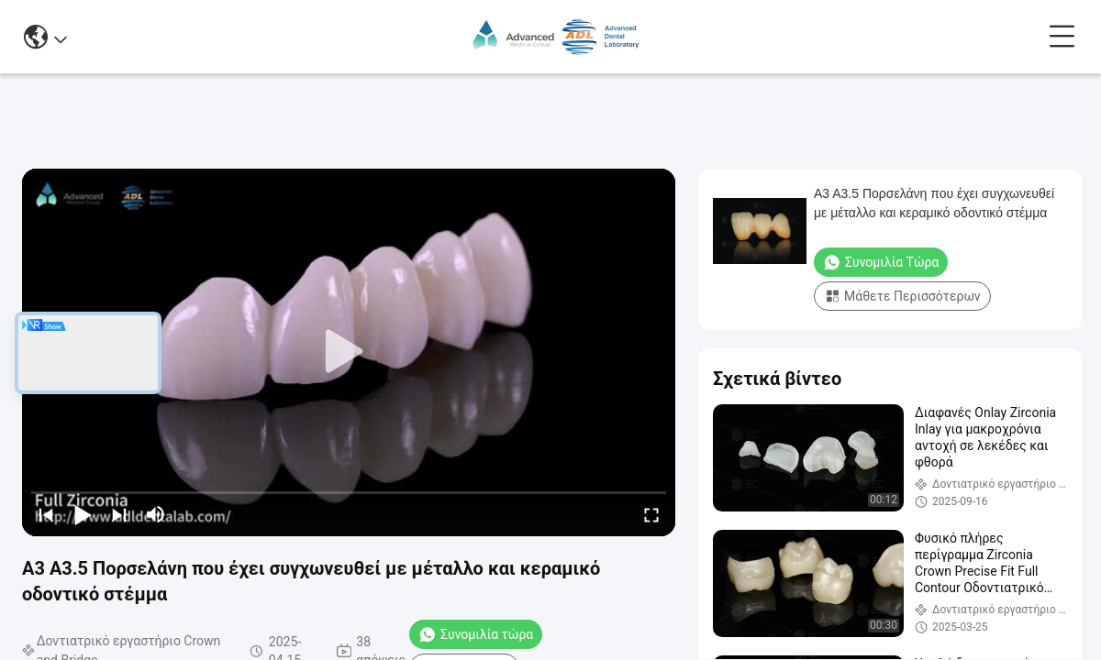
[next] (119, 514)
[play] (349, 352)
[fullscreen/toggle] (651, 514)
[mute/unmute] (156, 514)
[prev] (46, 514)
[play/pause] (82, 514)
